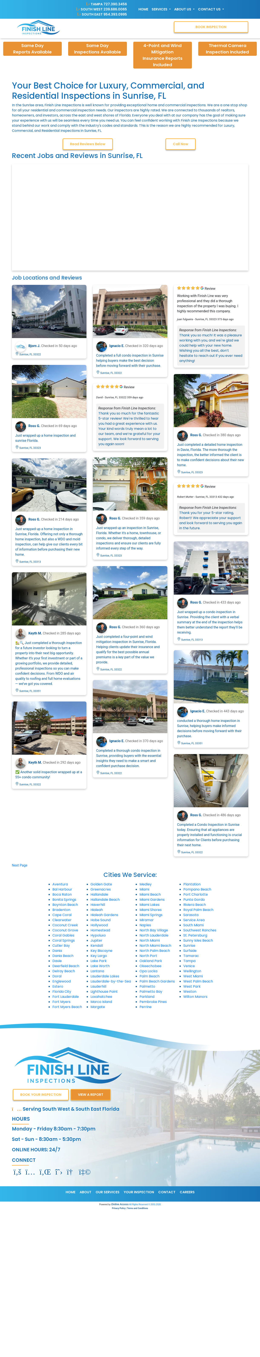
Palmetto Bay (150, 991)
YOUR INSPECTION (139, 1192)
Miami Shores (150, 909)
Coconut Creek (65, 925)
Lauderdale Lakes (104, 976)
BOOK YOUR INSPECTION (40, 1094)
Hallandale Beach (105, 899)
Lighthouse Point (104, 991)
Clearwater (62, 920)
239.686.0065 (115, 9)
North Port (148, 955)
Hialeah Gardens (104, 914)
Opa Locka (148, 971)
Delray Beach (63, 971)
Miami (144, 889)
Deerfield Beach (65, 966)
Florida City (61, 991)
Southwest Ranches (199, 930)
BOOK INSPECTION (210, 26)
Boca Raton (62, 894)
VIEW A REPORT (90, 1094)
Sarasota (190, 914)
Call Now (180, 144)
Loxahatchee (101, 996)
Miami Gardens (152, 899)
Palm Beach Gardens (157, 981)
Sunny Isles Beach (198, 940)
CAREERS (187, 1192)
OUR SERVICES (107, 1192)
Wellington (192, 971)
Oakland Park (150, 960)
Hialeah (96, 909)
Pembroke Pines (153, 1001)
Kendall (96, 945)
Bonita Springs (64, 899)
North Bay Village (153, 930)
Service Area (194, 920)
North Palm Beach (154, 950)
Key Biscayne (101, 950)
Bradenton (61, 909)
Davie (57, 960)
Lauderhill (98, 986)
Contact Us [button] (209, 9)
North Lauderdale (153, 935)
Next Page (19, 865)
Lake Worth (100, 966)
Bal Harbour (62, 889)
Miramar (146, 920)
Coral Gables (63, 935)
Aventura (60, 884)
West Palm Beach (198, 981)
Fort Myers (61, 1001)
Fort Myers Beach (67, 1006)
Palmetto (147, 986)
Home (143, 9)
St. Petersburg (195, 935)
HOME (70, 1192)
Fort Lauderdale (65, 996)
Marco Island (101, 1001)
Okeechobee (150, 966)
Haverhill (97, 904)
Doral (57, 976)
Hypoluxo (98, 935)
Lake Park (98, 960)
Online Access (120, 1204)
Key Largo (98, 955)
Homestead (100, 930)
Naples (145, 925)
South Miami (193, 925)
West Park (192, 986)
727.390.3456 (115, 4)
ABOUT (85, 1192)
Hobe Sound (100, 920)
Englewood (61, 981)
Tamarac (191, 955)
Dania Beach (62, 955)
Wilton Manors (195, 996)
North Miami (149, 940)
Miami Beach (150, 894)
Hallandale (99, 894)
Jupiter (96, 940)
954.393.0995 (115, 14)
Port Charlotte (195, 894)
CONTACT (166, 1192)
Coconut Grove (65, 930)
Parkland (146, 996)
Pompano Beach (197, 889)
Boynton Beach (65, 904)
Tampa (189, 960)
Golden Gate (101, 884)
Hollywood (99, 925)
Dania (57, 950)
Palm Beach (149, 976)
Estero (57, 986)
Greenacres (100, 889)
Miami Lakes (149, 904)
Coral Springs (63, 940)
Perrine (145, 1006)
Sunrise (189, 945)
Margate (97, 1006)
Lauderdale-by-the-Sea (110, 981)
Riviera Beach (194, 904)
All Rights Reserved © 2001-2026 (145, 1204)
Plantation (192, 884)
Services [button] (160, 9)
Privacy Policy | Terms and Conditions (130, 1208)
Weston (189, 991)
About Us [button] (183, 9)
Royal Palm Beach (198, 909)
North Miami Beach (155, 945)
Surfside (190, 950)
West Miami (193, 976)
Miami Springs (150, 914)
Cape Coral (62, 914)
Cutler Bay (61, 945)
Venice (189, 966)
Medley (145, 884)
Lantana (97, 971)
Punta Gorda (194, 899)
